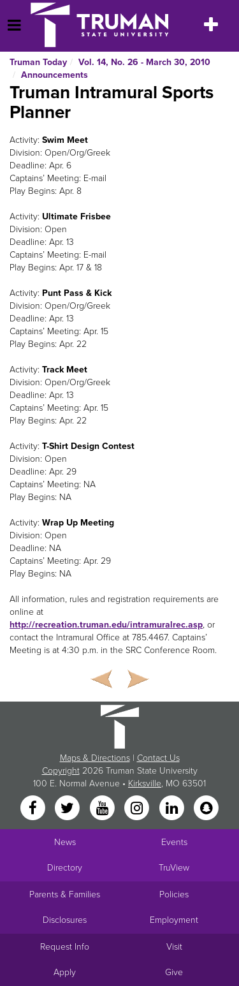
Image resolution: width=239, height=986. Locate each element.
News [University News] (65, 842)
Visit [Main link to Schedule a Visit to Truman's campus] (174, 946)
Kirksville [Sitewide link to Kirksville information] (144, 783)
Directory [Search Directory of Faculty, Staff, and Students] (64, 867)
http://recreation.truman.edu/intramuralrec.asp (106, 624)
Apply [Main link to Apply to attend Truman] (65, 972)
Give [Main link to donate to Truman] (174, 972)
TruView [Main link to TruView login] (174, 867)
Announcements (54, 75)
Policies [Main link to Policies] (174, 894)
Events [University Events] (174, 842)
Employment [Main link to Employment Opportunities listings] (174, 920)
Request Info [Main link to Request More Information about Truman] (64, 946)
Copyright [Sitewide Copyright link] (61, 770)
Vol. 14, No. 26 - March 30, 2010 (144, 62)
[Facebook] (34, 809)
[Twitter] (69, 809)
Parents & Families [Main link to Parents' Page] (64, 894)
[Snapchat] (206, 809)
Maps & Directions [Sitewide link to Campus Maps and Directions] (95, 758)
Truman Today (38, 62)
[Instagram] (138, 809)
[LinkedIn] (173, 809)
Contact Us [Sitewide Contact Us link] (158, 758)
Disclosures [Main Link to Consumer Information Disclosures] (65, 920)
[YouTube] (103, 809)
